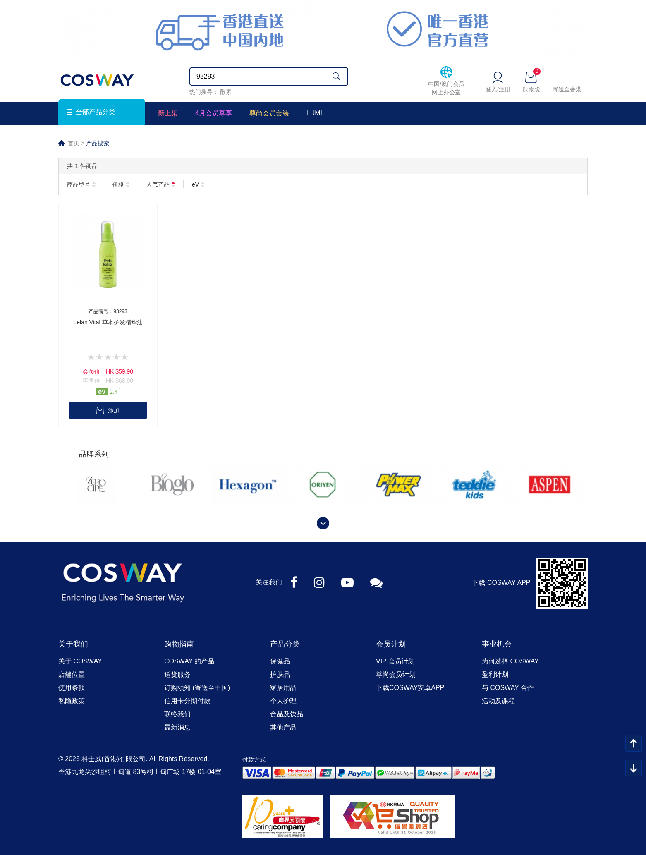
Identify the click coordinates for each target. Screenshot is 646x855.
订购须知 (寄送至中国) (197, 687)
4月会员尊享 (213, 113)
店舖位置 (71, 674)
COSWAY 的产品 (189, 661)
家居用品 (283, 687)
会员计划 (391, 644)
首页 (73, 143)
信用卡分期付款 (187, 700)
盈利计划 (495, 674)
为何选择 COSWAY (510, 661)
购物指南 (179, 644)
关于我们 (73, 644)
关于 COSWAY (80, 661)
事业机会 (497, 644)
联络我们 (177, 714)
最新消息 (177, 727)
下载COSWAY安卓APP (410, 687)
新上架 (168, 113)
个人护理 (283, 700)
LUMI (314, 113)
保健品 (280, 661)
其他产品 (283, 727)
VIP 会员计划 (395, 661)
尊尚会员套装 (269, 113)
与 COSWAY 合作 (508, 687)
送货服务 (177, 674)
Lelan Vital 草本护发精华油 (107, 322)
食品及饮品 (286, 714)
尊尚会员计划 (396, 674)
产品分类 (285, 644)
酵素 (226, 92)
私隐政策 (71, 700)
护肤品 (280, 674)
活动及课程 (498, 700)
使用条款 (71, 687)
